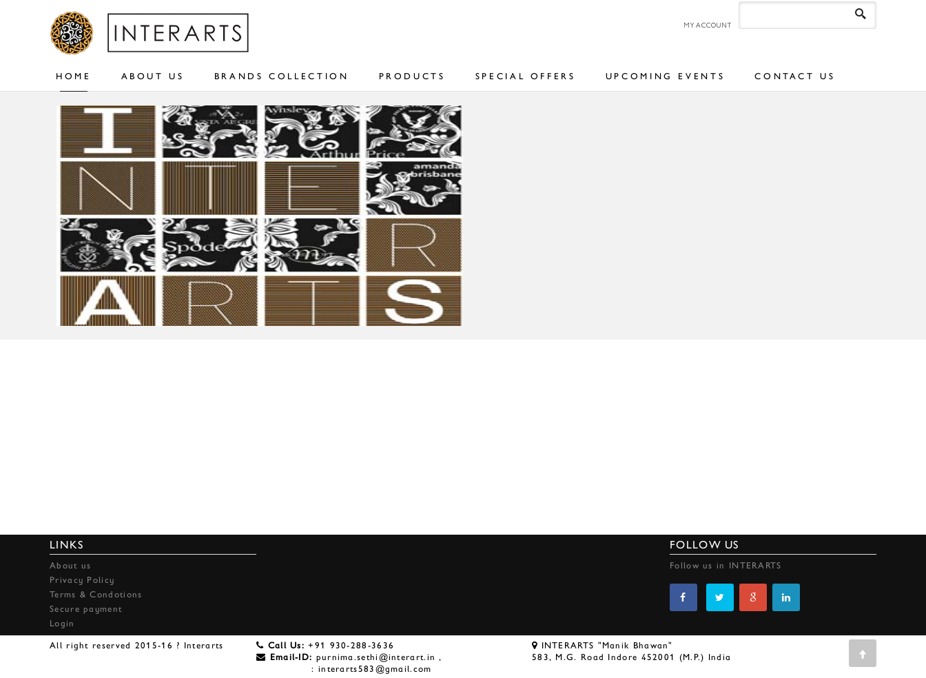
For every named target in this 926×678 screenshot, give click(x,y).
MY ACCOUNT (707, 25)
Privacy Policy (82, 580)
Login (62, 623)
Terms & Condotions (96, 594)
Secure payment (86, 609)
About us (70, 565)
